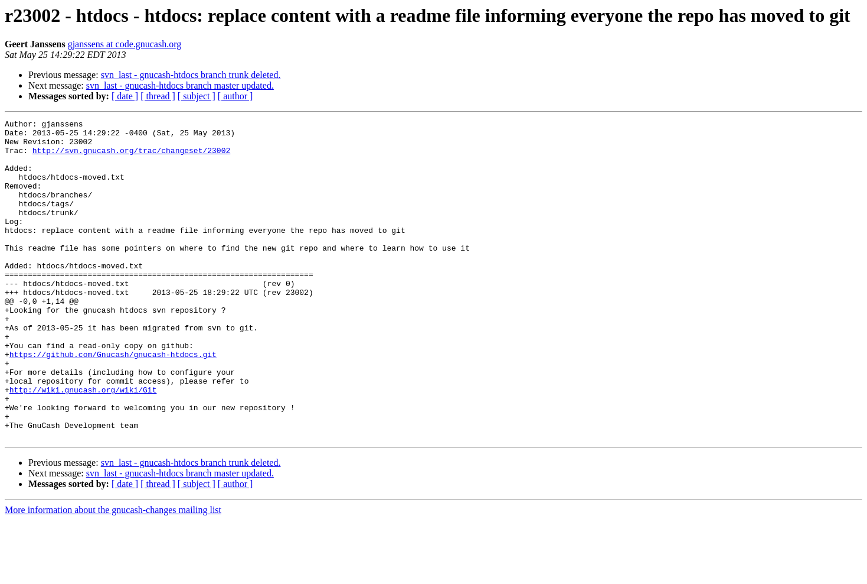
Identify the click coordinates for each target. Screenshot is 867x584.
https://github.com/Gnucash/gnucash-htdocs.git (113, 402)
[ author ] (235, 96)
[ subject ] (196, 96)
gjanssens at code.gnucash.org (125, 44)
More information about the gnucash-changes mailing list (113, 574)
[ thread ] (157, 96)
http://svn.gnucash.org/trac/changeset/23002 (131, 157)
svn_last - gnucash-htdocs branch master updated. (180, 85)
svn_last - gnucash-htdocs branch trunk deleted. (191, 75)
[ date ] (125, 96)
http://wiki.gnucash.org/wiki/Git (83, 444)
